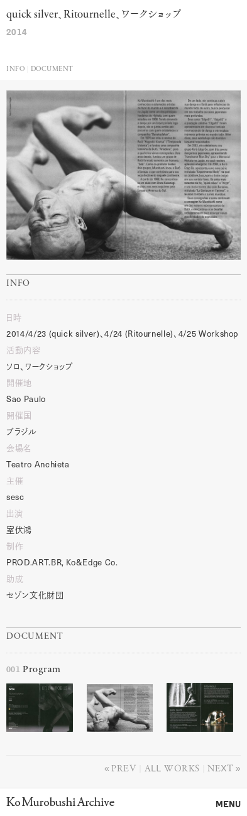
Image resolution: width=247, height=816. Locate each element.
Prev (123, 767)
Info (15, 69)
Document (52, 69)
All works (172, 767)
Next (220, 767)
